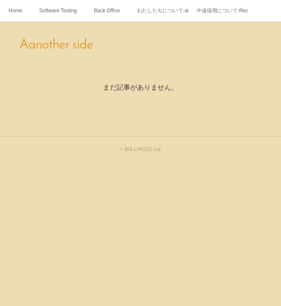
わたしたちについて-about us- (162, 11)
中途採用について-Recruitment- (222, 11)
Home (15, 11)
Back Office (107, 11)
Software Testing (58, 11)
